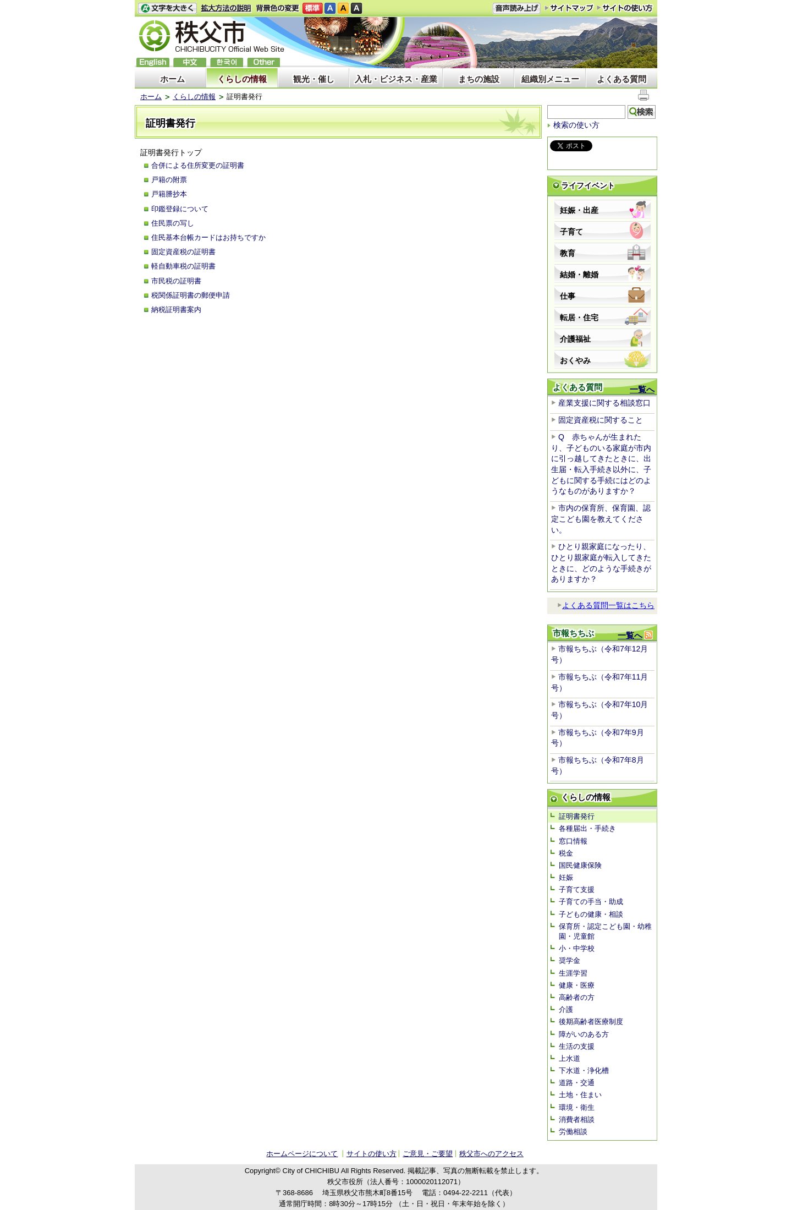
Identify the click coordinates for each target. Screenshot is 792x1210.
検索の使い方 (576, 125)
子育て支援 (577, 889)
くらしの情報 (242, 79)
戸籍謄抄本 (169, 194)
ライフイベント (588, 185)
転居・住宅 (579, 317)
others (263, 62)
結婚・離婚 (579, 274)
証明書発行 (577, 816)
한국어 (226, 62)
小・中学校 (577, 948)
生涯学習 (573, 973)
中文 (189, 62)
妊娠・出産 (579, 210)
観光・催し (313, 79)
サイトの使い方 (625, 8)
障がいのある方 (584, 1034)
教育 (567, 253)
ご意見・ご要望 (428, 1153)
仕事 (567, 296)
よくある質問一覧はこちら (605, 605)
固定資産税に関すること (600, 419)
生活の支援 (577, 1046)
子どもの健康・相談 (591, 914)
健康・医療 (577, 985)
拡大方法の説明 (226, 8)
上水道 (569, 1058)
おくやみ (575, 360)
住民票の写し (172, 223)
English (152, 62)
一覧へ (642, 389)
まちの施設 (478, 79)
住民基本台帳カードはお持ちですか (208, 237)
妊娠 (566, 877)
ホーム (172, 79)
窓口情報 (573, 841)
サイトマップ (569, 7)
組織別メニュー (550, 79)
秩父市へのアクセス (491, 1153)
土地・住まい (580, 1095)
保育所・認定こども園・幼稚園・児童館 (605, 931)
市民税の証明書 (176, 281)
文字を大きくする (167, 8)
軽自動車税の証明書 (183, 266)
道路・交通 (577, 1082)
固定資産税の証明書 (183, 252)
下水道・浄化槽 (584, 1070)
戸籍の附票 (169, 180)
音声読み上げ (516, 8)
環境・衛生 (577, 1107)
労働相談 (573, 1131)
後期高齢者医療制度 (591, 1021)
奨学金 (569, 960)
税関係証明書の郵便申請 (190, 295)
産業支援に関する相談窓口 (604, 402)
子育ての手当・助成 (591, 901)
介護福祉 (575, 339)
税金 (566, 853)
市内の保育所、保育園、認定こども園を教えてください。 (601, 518)
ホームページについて (302, 1153)
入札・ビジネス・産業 (396, 79)
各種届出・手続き (587, 828)
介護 (566, 1009)
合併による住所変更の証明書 (197, 165)
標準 (312, 8)
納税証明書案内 (176, 309)
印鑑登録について (179, 209)
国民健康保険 (580, 865)
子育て (571, 231)
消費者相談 (577, 1119)
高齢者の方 (577, 997)
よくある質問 (621, 79)
